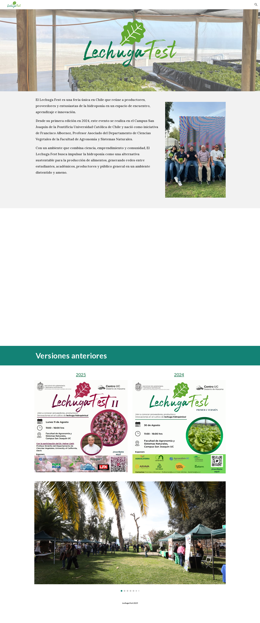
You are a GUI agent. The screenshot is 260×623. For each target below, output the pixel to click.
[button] (256, 5)
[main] (97, 136)
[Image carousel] (130, 536)
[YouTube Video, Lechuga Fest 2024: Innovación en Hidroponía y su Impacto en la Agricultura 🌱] (130, 277)
